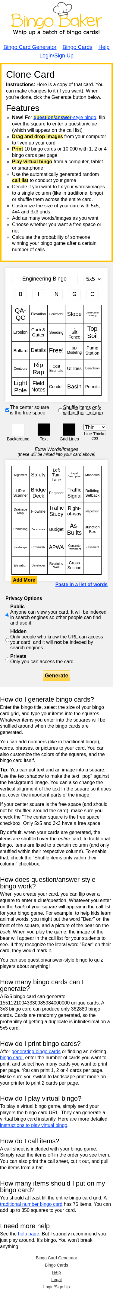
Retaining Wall (56, 565)
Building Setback (92, 493)
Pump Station (92, 350)
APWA (56, 547)
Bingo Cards (78, 47)
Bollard (20, 350)
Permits (92, 386)
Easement (92, 547)
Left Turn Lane (56, 475)
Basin (74, 386)
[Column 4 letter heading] (74, 294)
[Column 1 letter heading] (20, 294)
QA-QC (20, 314)
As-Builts (74, 529)
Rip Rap (38, 368)
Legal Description (74, 475)
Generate (56, 676)
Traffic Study (56, 511)
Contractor (56, 314)
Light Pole (20, 386)
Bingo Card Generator (29, 47)
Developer (38, 565)
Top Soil (92, 332)
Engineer (56, 493)
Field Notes (38, 386)
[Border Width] (94, 427)
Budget (56, 529)
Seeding (56, 332)
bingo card (11, 1057)
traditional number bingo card (31, 1204)
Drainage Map (20, 511)
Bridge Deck (38, 493)
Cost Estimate (56, 368)
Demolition (92, 368)
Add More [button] (24, 580)
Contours (20, 368)
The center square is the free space (29, 410)
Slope (74, 314)
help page (28, 1233)
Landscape (20, 547)
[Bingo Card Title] (44, 279)
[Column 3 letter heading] (56, 294)
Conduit (56, 386)
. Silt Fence (74, 332)
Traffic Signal (74, 493)
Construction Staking (92, 314)
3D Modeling (74, 350)
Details (38, 350)
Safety (38, 475)
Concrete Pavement (74, 547)
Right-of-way (74, 511)
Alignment (20, 475)
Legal (56, 1279)
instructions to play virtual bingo (33, 1125)
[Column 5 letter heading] (92, 294)
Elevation (38, 314)
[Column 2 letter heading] (39, 294)
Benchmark (38, 529)
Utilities (74, 368)
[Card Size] (92, 279)
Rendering (20, 529)
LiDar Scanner (20, 493)
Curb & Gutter (38, 332)
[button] (18, 430)
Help (104, 47)
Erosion (20, 332)
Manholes (92, 475)
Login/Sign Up (56, 56)
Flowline (38, 511)
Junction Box (92, 529)
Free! (56, 350)
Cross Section (74, 565)
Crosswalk (38, 547)
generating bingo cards (36, 1051)
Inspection (92, 511)
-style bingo (64, 117)
